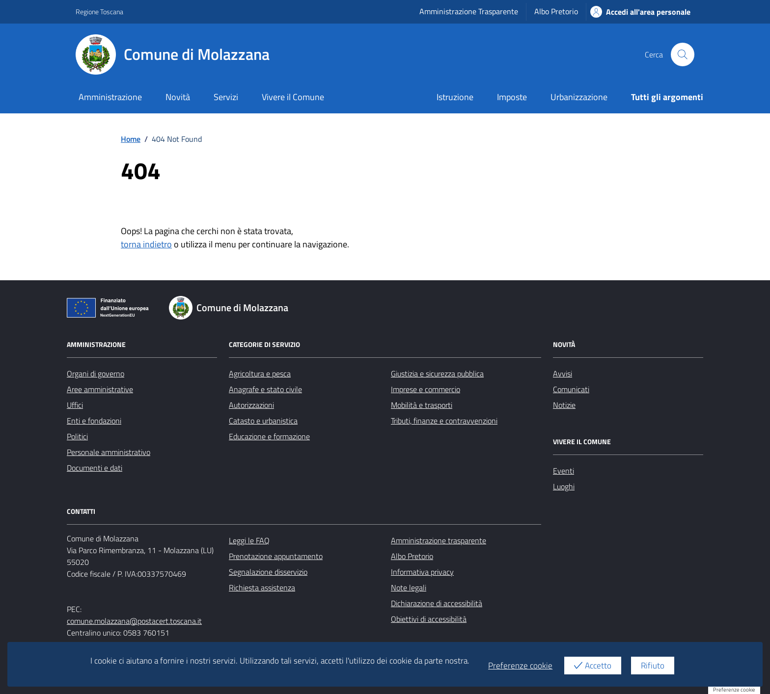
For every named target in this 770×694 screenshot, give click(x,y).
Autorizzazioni (251, 405)
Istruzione (455, 97)
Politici (77, 436)
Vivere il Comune (293, 97)
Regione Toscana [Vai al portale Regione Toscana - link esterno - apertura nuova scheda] (99, 11)
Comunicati (571, 389)
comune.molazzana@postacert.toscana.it (134, 621)
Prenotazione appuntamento (276, 556)
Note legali (408, 587)
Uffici (75, 405)
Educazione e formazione (269, 436)
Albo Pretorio (556, 11)
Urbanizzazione (578, 97)
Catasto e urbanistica (263, 421)
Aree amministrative (100, 389)
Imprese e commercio (425, 389)
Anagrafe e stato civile (265, 389)
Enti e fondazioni (94, 421)
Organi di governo (95, 373)
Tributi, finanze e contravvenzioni (444, 421)
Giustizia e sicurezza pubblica (437, 373)
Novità (177, 97)
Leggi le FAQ (249, 540)
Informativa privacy (422, 572)
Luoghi (564, 486)
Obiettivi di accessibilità (429, 619)
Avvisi (562, 373)
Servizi (226, 97)
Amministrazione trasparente (438, 540)
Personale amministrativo (108, 452)
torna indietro (146, 244)
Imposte (512, 97)
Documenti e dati (94, 468)
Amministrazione (110, 97)
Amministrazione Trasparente (468, 11)
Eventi (563, 471)
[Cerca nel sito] (682, 54)
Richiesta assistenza (262, 587)
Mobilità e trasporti (421, 405)
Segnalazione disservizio (268, 572)
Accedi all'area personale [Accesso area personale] (640, 12)
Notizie (564, 405)
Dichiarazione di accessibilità (436, 603)
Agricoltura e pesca (260, 373)
